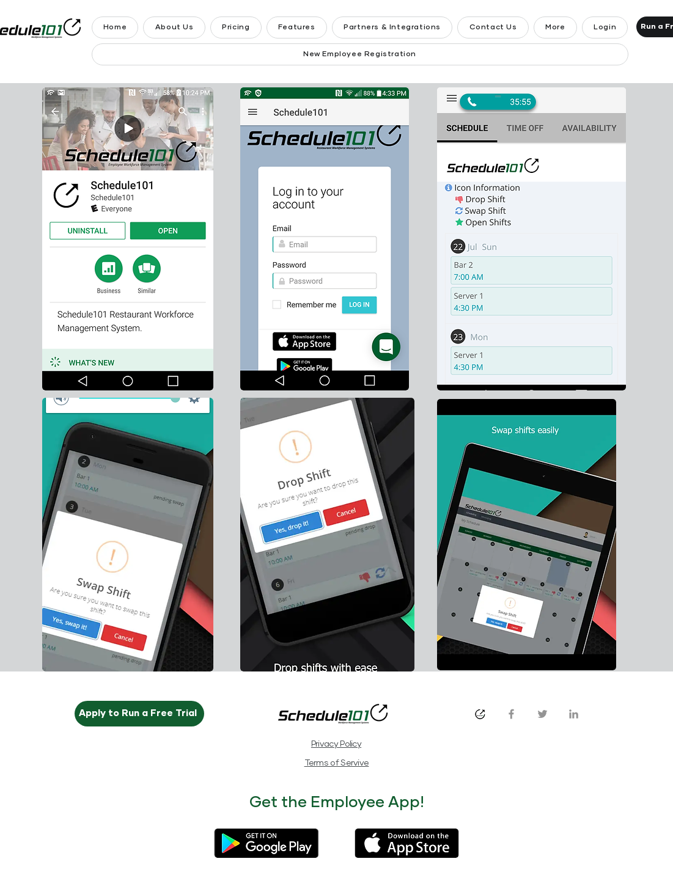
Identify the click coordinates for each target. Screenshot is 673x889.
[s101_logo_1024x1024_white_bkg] (480, 714)
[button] (555, 27)
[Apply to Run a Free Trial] (139, 713)
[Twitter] (542, 714)
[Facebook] (511, 714)
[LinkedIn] (573, 714)
